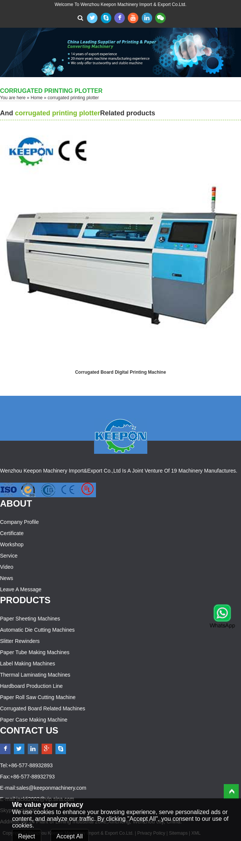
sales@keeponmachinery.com (51, 788)
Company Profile (19, 522)
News (6, 578)
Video (6, 567)
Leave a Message (21, 589)
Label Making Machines (27, 664)
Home (37, 97)
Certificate (12, 533)
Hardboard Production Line (31, 686)
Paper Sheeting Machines (30, 619)
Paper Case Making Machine (33, 720)
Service (9, 556)
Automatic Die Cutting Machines (37, 630)
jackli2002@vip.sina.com (45, 799)
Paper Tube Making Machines (34, 652)
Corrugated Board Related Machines (42, 708)
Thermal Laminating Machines (35, 675)
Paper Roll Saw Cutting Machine (38, 697)
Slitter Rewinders (20, 641)
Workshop (12, 544)
